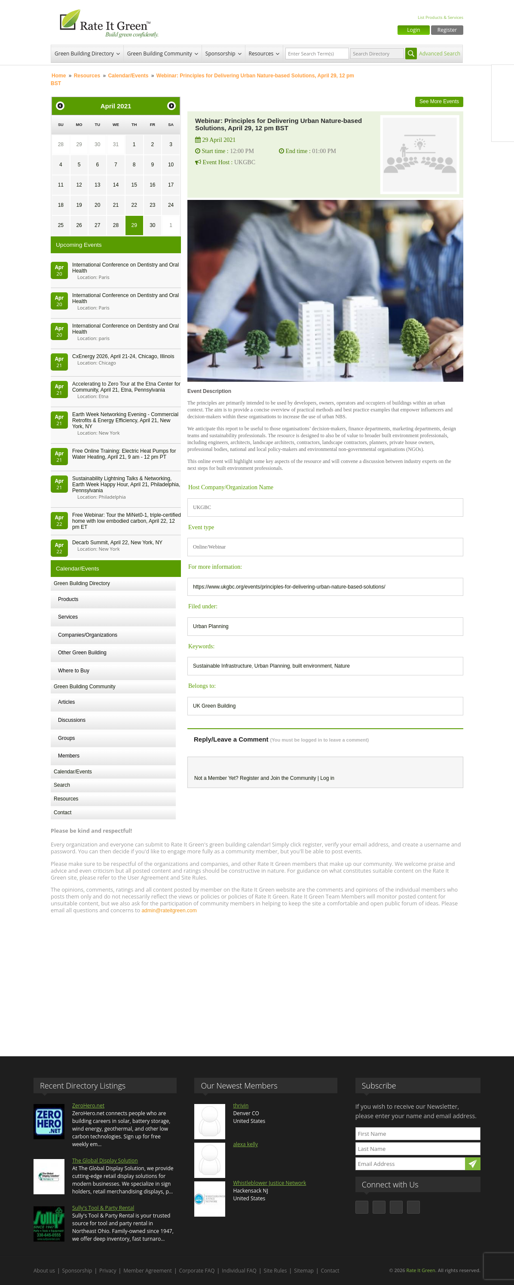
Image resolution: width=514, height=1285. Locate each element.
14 (116, 185)
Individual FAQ (239, 1270)
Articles (66, 702)
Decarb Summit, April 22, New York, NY (117, 543)
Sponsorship (220, 53)
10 (171, 165)
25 (61, 225)
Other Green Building (82, 653)
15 (134, 185)
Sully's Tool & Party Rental (103, 1207)
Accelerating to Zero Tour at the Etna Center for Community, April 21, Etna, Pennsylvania (126, 387)
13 (97, 185)
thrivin (240, 1105)
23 (152, 205)
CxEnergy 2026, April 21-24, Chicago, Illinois (123, 356)
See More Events (439, 101)
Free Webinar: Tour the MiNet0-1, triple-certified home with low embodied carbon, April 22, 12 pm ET (126, 521)
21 (116, 205)
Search (62, 785)
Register (447, 30)
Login (413, 30)
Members (69, 756)
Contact (62, 813)
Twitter (503, 94)
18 (61, 205)
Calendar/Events (128, 76)
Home (59, 76)
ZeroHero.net (88, 1105)
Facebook (503, 76)
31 (116, 144)
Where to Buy (73, 671)
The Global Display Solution (105, 1160)
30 (97, 144)
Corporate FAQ (197, 1270)
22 (134, 205)
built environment (311, 666)
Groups (66, 738)
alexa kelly (245, 1144)
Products (68, 599)
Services (68, 617)
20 (97, 205)
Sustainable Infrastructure (222, 666)
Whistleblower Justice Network (269, 1183)
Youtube (503, 130)
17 (171, 185)
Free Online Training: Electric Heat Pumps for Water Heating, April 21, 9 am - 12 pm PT (124, 454)
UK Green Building (214, 706)
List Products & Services (440, 17)
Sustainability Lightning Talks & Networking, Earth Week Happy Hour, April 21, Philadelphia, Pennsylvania (126, 484)
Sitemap (304, 1270)
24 (171, 205)
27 (97, 225)
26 (79, 225)
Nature (342, 666)
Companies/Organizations (87, 635)
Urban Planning (211, 626)
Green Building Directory (84, 53)
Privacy (107, 1270)
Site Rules (275, 1270)
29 (79, 144)
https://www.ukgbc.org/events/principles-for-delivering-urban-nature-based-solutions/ (289, 587)
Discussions (72, 720)
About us (44, 1270)
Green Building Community (159, 53)
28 (61, 144)
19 (79, 205)
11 (61, 185)
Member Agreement (147, 1270)
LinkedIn (503, 112)
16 (152, 185)
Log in (327, 778)
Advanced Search (439, 53)
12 (79, 185)
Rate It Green (420, 1270)
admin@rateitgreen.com (168, 911)
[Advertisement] (257, 981)
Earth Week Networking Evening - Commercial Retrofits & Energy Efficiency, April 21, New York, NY (125, 420)
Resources (261, 53)
